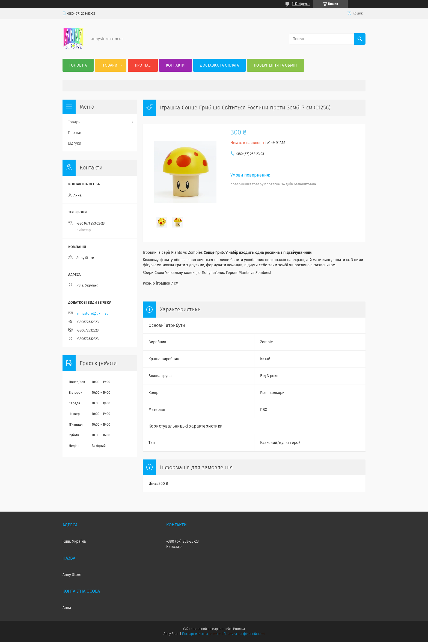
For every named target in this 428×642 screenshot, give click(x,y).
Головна (78, 65)
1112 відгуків (301, 4)
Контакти (175, 65)
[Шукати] (359, 39)
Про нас (143, 65)
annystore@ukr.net (92, 313)
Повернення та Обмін (275, 65)
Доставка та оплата (219, 65)
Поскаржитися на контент (201, 634)
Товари (110, 65)
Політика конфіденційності (244, 634)
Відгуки (74, 143)
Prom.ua (239, 629)
